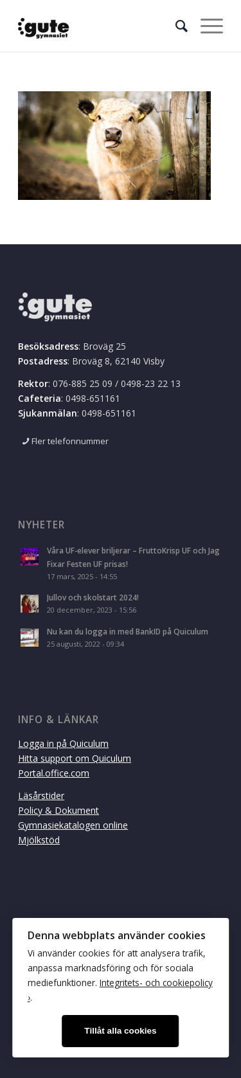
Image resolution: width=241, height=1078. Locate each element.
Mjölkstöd (39, 840)
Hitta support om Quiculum (74, 758)
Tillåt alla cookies (120, 1031)
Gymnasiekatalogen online (73, 825)
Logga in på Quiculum (63, 743)
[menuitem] (175, 25)
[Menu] (205, 25)
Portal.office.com (53, 773)
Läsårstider (41, 795)
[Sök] (175, 25)
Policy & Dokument (58, 810)
